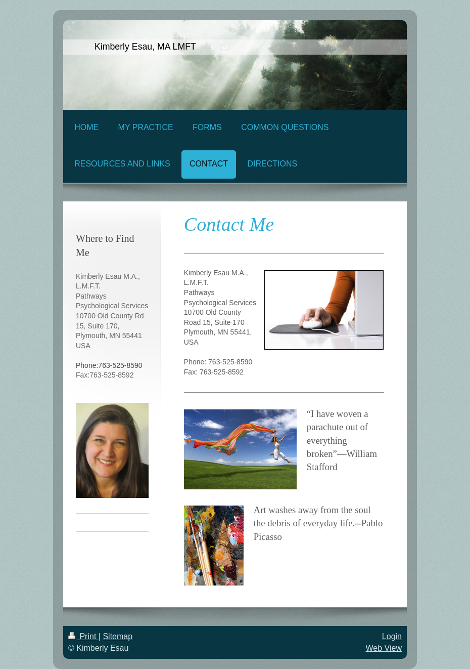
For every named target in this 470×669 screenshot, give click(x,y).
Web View (384, 648)
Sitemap (117, 636)
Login (392, 636)
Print (83, 636)
